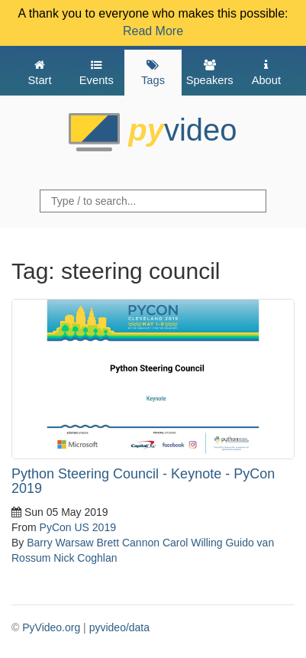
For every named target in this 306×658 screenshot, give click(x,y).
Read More (153, 30)
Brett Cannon (128, 542)
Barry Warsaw (60, 542)
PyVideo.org (51, 627)
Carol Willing (193, 542)
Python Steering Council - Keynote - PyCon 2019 (143, 481)
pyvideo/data (119, 627)
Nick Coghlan (85, 558)
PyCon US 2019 (78, 527)
